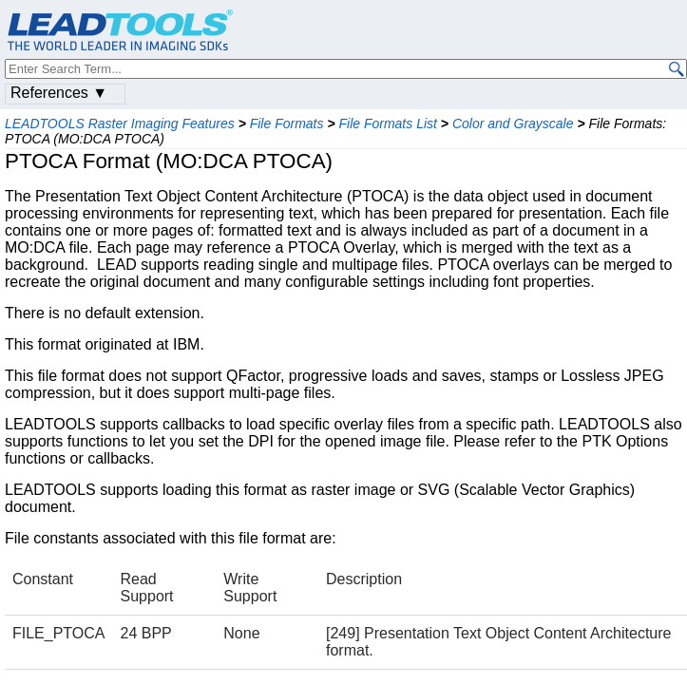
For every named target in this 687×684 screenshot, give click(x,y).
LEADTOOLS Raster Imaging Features (120, 123)
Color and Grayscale (513, 123)
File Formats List (387, 123)
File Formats (287, 123)
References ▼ (58, 93)
